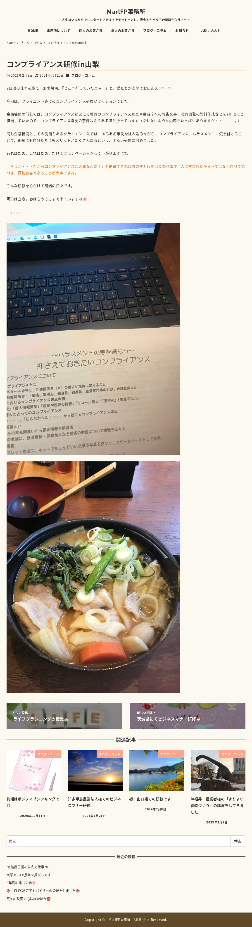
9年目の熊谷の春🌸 (21, 882)
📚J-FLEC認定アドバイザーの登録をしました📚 (43, 890)
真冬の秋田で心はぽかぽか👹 (29, 898)
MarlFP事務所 (126, 11)
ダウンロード (19, 212)
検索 (237, 841)
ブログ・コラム (83, 75)
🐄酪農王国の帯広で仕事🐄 (28, 867)
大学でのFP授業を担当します (29, 875)
